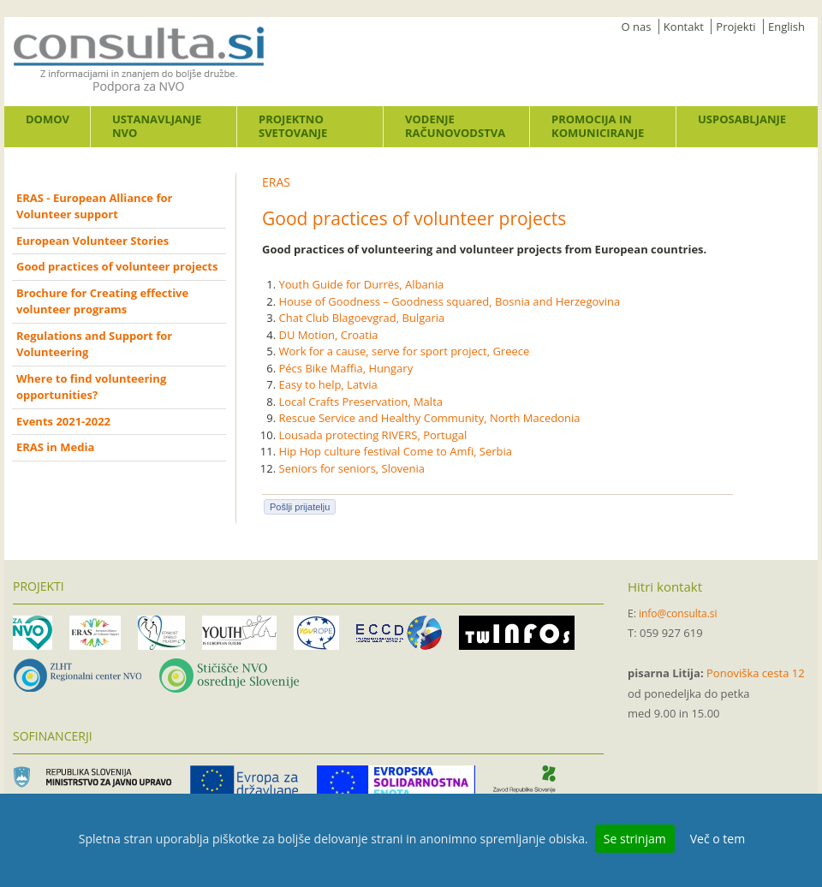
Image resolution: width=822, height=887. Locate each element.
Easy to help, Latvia (328, 384)
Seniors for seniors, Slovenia (352, 468)
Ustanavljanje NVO (156, 125)
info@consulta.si (678, 613)
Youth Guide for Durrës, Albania (361, 284)
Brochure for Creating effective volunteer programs (102, 301)
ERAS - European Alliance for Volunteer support (94, 206)
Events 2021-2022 (63, 421)
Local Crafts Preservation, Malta (361, 401)
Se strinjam (635, 838)
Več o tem (717, 838)
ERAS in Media (55, 447)
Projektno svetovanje (293, 125)
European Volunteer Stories (92, 240)
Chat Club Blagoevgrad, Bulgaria (362, 317)
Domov (47, 119)
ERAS (276, 182)
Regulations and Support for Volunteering (94, 344)
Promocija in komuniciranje (597, 125)
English (786, 26)
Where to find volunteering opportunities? (91, 387)
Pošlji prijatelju (300, 507)
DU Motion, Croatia (328, 334)
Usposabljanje (742, 119)
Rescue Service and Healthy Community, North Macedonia (430, 418)
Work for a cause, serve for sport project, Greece (404, 351)
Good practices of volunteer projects (116, 266)
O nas (637, 26)
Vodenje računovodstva (455, 125)
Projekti (735, 26)
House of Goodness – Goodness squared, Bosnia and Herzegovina (450, 301)
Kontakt (684, 26)
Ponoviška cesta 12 (755, 673)
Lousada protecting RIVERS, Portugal (373, 435)
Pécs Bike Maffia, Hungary (346, 368)
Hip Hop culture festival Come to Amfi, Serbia (396, 451)
